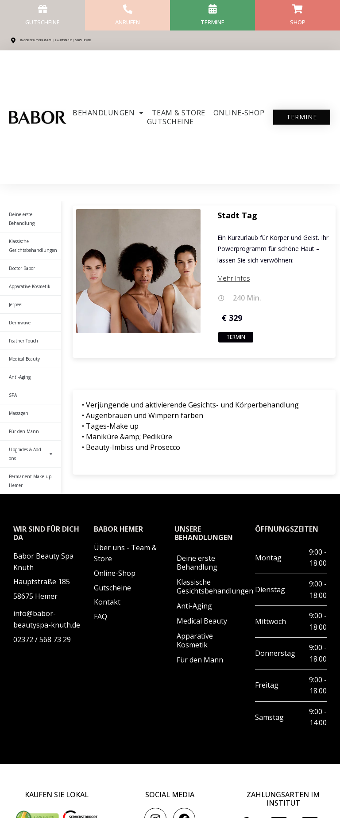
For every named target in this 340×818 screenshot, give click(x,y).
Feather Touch (23, 341)
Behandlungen (108, 112)
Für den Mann (24, 431)
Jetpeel (16, 304)
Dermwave (20, 323)
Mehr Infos (233, 278)
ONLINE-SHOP (239, 112)
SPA (13, 395)
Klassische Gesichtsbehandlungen (33, 245)
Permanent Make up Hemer (30, 480)
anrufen (127, 22)
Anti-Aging (20, 377)
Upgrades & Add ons (30, 453)
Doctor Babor (22, 268)
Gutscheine (42, 22)
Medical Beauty (24, 359)
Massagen (18, 413)
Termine (213, 22)
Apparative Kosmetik (29, 286)
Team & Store (178, 112)
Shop (298, 22)
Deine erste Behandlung (22, 218)
